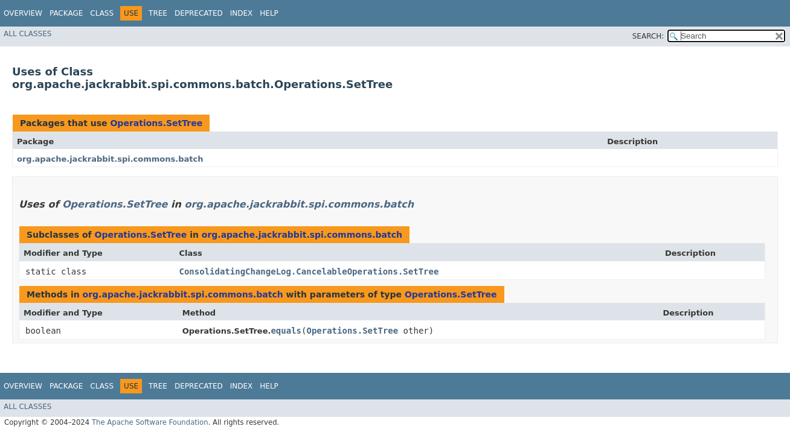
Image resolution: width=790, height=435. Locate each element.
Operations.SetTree (156, 123)
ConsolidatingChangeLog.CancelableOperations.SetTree (309, 271)
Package (66, 13)
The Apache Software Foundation (150, 422)
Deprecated (199, 13)
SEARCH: (648, 36)
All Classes (27, 34)
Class (102, 13)
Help (269, 13)
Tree (158, 13)
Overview (23, 13)
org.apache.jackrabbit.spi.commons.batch (110, 159)
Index (241, 13)
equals (286, 330)
